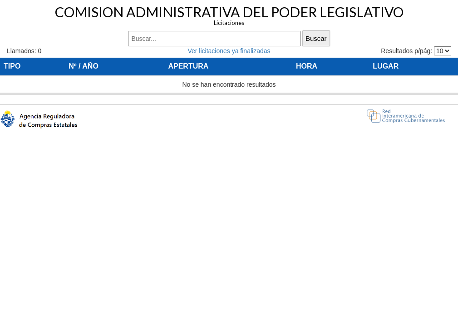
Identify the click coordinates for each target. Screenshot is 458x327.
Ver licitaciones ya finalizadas (228, 50)
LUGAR (386, 66)
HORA (306, 66)
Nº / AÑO (83, 66)
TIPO (12, 66)
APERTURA (188, 66)
